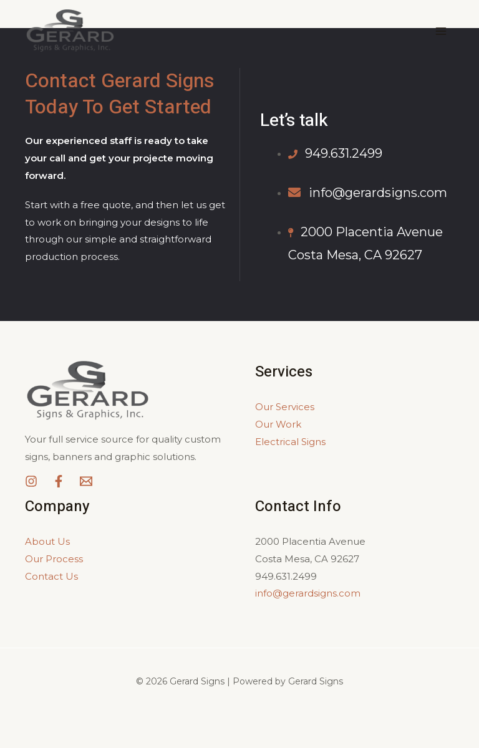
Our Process (54, 559)
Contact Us (51, 576)
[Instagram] (31, 481)
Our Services (284, 407)
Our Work (278, 424)
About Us (47, 541)
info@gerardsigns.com (307, 593)
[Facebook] (58, 481)
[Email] (86, 481)
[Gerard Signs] (70, 31)
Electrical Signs (290, 442)
